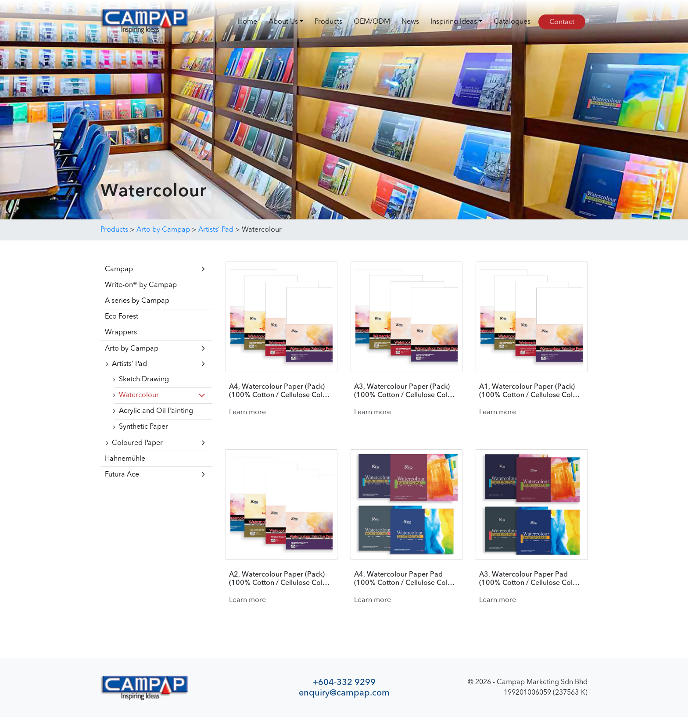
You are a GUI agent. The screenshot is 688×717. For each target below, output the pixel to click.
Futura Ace (122, 474)
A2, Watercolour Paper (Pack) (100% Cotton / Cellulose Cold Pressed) (278, 579)
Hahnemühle (125, 458)
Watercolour (139, 395)
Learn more (247, 412)
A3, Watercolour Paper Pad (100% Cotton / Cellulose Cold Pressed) (528, 579)
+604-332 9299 (344, 682)
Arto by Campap (131, 348)
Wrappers (121, 332)
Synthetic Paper (143, 426)
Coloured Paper (137, 443)
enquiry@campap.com (344, 693)
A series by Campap (137, 301)
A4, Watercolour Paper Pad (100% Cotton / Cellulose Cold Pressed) (403, 579)
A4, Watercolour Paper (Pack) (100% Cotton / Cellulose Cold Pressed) (278, 391)
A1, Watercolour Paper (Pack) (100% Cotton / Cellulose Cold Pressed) (528, 391)
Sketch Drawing (144, 379)
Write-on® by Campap (141, 285)
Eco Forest (121, 316)
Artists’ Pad (129, 364)
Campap (119, 269)
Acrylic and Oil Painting (156, 411)
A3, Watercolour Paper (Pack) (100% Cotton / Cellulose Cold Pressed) (403, 391)
